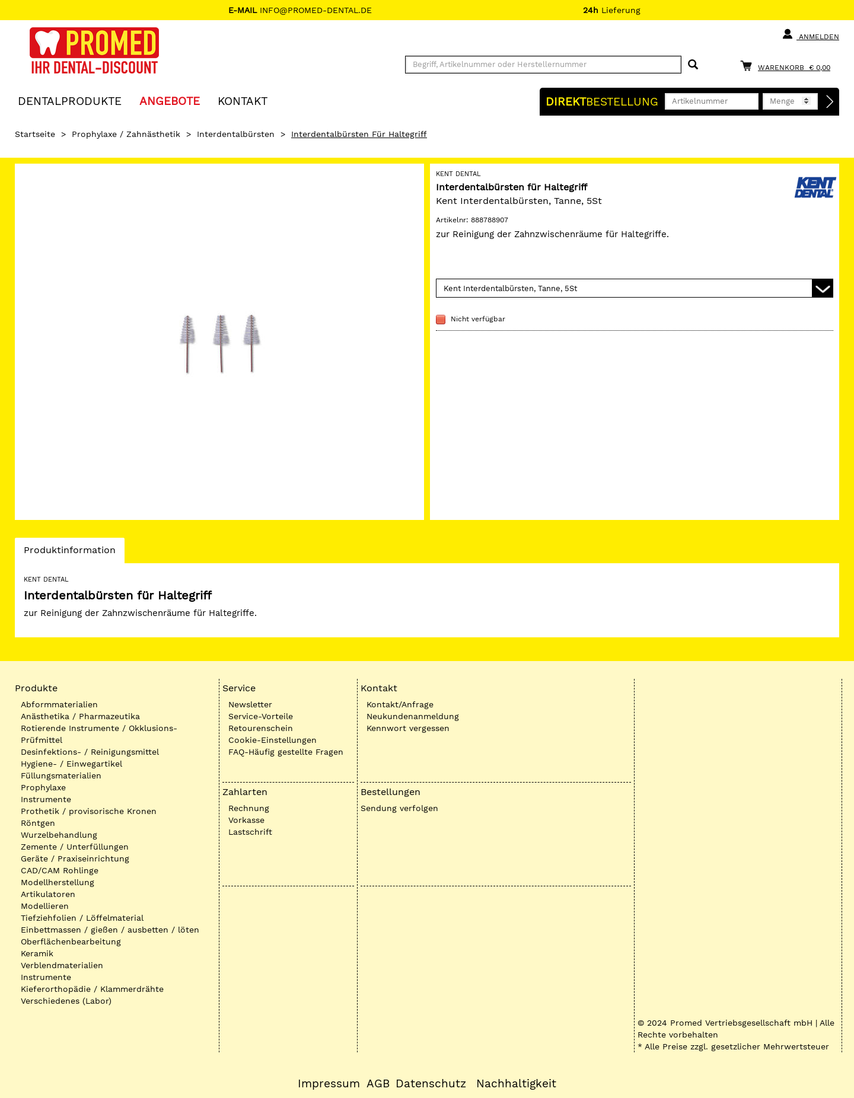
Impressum (329, 1083)
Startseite (35, 134)
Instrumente (46, 799)
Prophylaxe (43, 787)
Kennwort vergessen (408, 728)
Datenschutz (431, 1083)
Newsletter (250, 704)
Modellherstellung (57, 882)
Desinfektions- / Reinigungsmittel (90, 752)
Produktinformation (69, 553)
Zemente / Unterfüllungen (75, 846)
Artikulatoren (48, 894)
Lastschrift (250, 832)
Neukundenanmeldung (413, 716)
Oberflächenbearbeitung (71, 941)
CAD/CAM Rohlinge (59, 870)
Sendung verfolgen (399, 808)
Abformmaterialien (59, 704)
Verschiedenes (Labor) (66, 1001)
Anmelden (810, 34)
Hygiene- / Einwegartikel (71, 763)
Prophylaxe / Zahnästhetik (126, 134)
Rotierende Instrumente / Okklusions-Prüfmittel (99, 734)
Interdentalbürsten (236, 134)
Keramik (37, 953)
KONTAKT (242, 100)
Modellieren (45, 906)
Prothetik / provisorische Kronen (89, 811)
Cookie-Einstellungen (272, 740)
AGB (378, 1083)
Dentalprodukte (70, 100)
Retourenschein (260, 728)
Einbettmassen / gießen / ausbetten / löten (110, 929)
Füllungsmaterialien (61, 775)
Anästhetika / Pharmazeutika (80, 716)
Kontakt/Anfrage (400, 704)
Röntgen (38, 823)
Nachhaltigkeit (516, 1083)
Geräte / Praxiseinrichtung (75, 858)
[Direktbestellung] (830, 102)
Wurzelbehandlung (59, 835)
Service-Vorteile (260, 716)
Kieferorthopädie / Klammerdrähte (92, 989)
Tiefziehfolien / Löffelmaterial (82, 918)
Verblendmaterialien (62, 965)
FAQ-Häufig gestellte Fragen (285, 752)
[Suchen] (693, 65)
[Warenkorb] (788, 65)
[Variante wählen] (634, 288)
